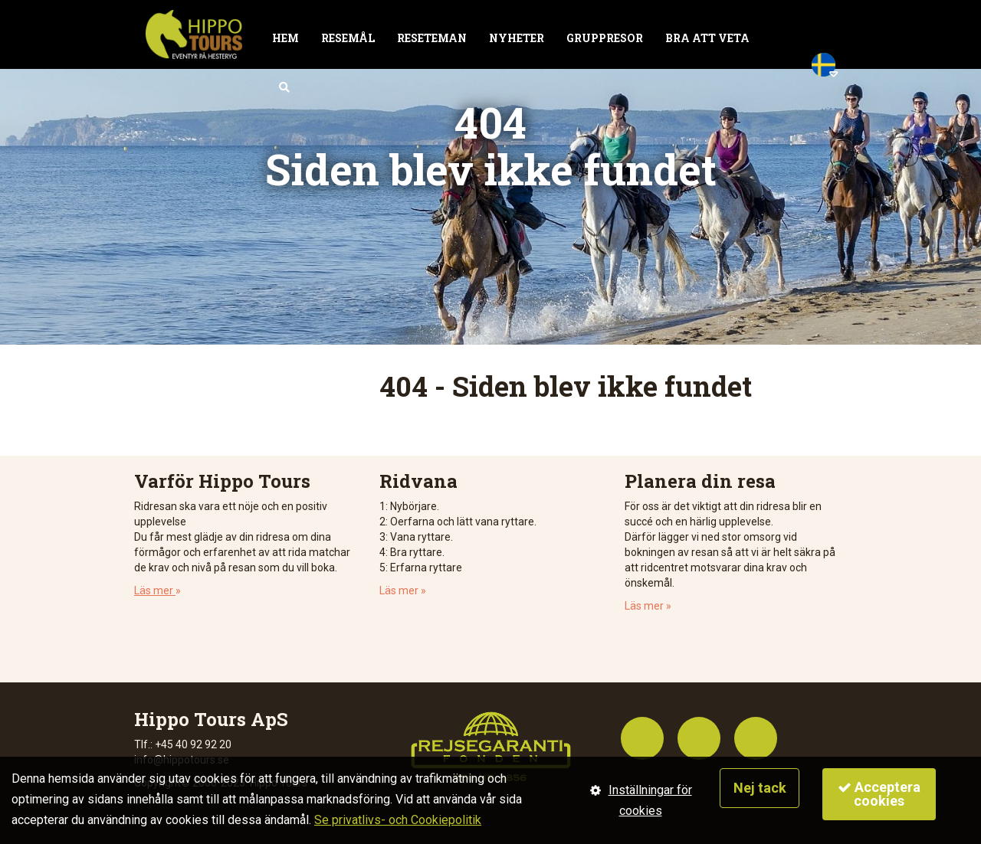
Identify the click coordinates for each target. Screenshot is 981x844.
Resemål (348, 38)
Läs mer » (402, 590)
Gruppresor (604, 38)
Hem (285, 38)
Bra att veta (707, 38)
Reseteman (432, 38)
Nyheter (516, 38)
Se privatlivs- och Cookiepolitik (397, 820)
